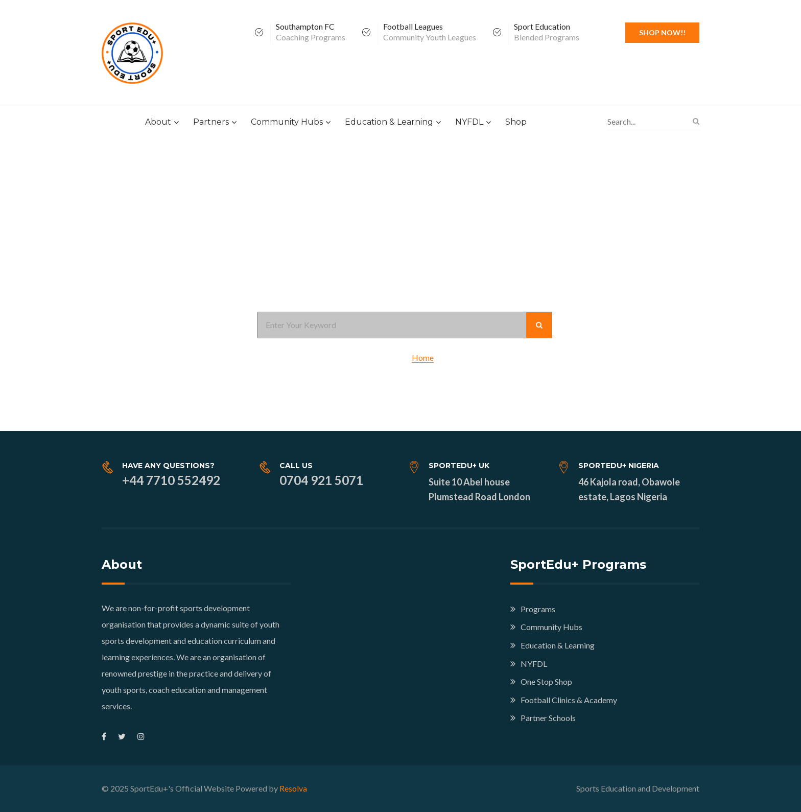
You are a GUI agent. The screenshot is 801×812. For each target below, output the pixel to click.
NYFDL (469, 122)
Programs (538, 609)
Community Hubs (287, 122)
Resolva (293, 788)
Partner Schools (548, 718)
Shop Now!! (662, 32)
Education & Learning (389, 122)
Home (423, 357)
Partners (211, 122)
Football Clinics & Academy (569, 700)
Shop (516, 122)
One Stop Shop (546, 681)
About (158, 122)
